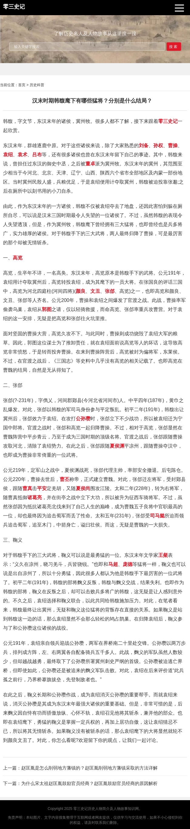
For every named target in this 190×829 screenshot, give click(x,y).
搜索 (173, 46)
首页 (21, 85)
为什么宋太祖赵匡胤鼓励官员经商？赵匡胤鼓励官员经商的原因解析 (89, 783)
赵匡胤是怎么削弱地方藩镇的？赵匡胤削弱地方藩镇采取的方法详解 (89, 767)
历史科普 (37, 85)
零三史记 (80, 809)
